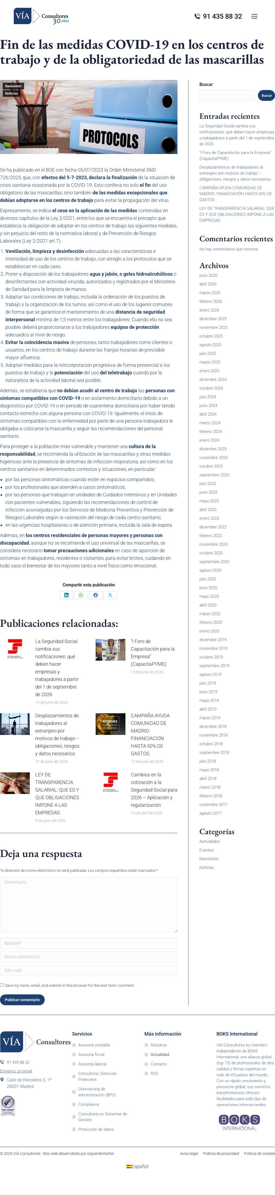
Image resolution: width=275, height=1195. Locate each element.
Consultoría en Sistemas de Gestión (102, 1117)
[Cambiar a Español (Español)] (137, 1166)
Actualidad (160, 1054)
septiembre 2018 (214, 752)
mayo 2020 (209, 596)
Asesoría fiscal (91, 1054)
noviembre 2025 (213, 327)
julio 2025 (207, 353)
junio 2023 (208, 492)
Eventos (206, 850)
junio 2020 (208, 587)
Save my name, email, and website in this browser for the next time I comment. (70, 985)
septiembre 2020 (214, 561)
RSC (154, 1073)
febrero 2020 (210, 622)
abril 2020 (207, 605)
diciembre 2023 (213, 448)
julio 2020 (207, 579)
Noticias (11, 93)
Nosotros (159, 1045)
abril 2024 (207, 414)
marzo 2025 (209, 362)
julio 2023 (207, 483)
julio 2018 (207, 761)
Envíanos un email (16, 1071)
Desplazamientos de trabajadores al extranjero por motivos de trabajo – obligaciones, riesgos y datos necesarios (57, 734)
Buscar (206, 84)
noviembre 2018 (213, 735)
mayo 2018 (209, 769)
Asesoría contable (94, 1045)
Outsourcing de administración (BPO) (97, 1092)
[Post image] (15, 650)
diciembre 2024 (213, 379)
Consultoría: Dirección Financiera (97, 1076)
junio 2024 (208, 405)
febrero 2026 (210, 301)
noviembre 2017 (213, 804)
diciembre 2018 (213, 726)
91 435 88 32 (15, 1062)
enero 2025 (209, 370)
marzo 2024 (209, 422)
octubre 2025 (211, 336)
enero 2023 (209, 518)
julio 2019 (207, 683)
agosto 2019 (210, 674)
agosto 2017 (210, 813)
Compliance (88, 1104)
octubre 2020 (211, 553)
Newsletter (13, 86)
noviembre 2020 (213, 544)
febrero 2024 (210, 431)
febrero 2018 (210, 796)
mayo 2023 (209, 501)
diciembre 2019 (213, 639)
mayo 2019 (209, 700)
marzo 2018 (209, 787)
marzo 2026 (209, 292)
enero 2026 (209, 310)
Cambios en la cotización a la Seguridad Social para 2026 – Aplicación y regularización (154, 790)
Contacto (159, 1064)
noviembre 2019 (213, 648)
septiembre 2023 (214, 475)
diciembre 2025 (213, 318)
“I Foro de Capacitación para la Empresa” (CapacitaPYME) (153, 652)
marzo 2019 (209, 717)
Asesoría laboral (92, 1064)
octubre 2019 (211, 657)
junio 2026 (208, 275)
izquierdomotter (100, 1153)
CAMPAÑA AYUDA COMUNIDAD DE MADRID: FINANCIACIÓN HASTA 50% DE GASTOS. (150, 734)
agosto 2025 (210, 344)
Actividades (209, 841)
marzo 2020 (209, 613)
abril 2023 (207, 509)
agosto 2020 (210, 570)
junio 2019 (208, 691)
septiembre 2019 (214, 665)
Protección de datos (96, 1129)
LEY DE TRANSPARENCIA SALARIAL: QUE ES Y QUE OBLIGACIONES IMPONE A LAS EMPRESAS (57, 793)
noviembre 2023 (213, 457)
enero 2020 (209, 631)
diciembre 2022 (213, 527)
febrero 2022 (210, 535)
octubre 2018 (211, 743)
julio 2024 (207, 396)
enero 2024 (209, 440)
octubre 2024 (211, 388)
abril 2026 (207, 284)
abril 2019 (207, 709)
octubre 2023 (211, 466)
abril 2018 (207, 778)
